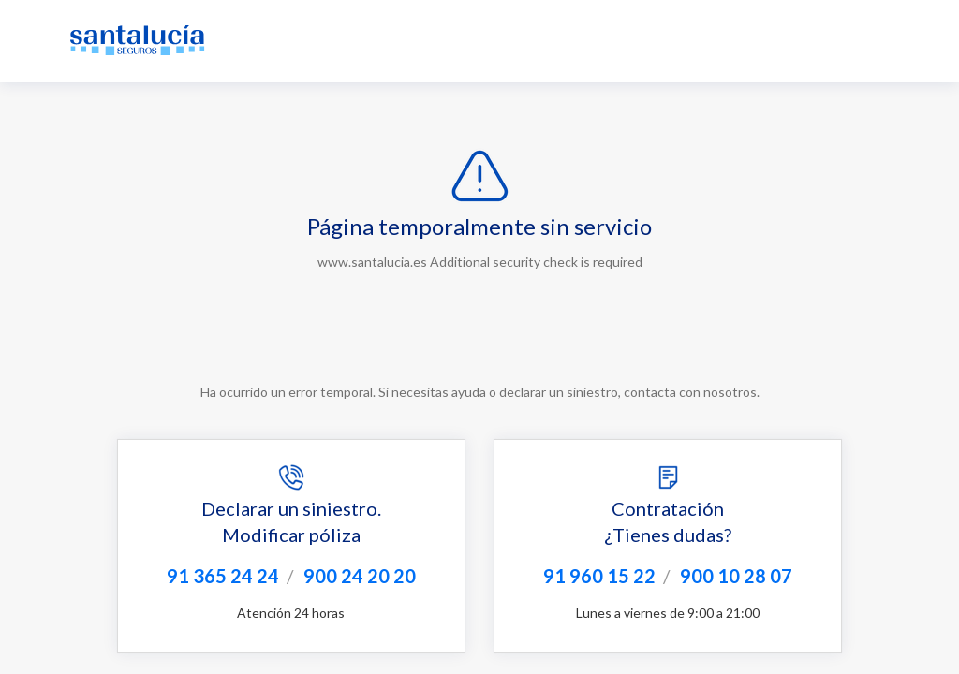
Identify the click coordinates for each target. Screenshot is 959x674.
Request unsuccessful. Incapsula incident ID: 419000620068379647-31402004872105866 (479, 337)
